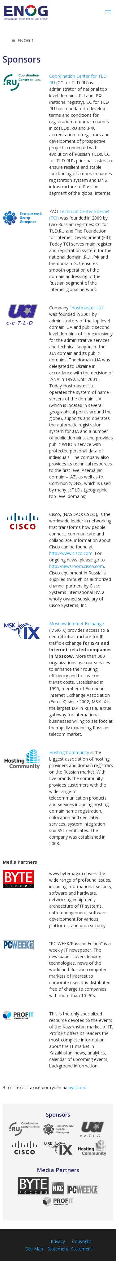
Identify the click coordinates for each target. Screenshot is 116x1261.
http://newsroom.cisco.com (76, 566)
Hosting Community (69, 752)
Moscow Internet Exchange (76, 623)
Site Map (34, 1249)
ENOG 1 (22, 41)
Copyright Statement (81, 1245)
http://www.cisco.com (70, 553)
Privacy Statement (57, 1245)
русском (77, 1087)
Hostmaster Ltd (87, 308)
